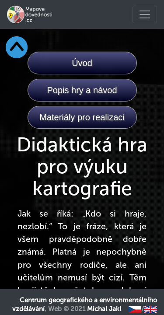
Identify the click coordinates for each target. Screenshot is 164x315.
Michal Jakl (104, 309)
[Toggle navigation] (145, 14)
